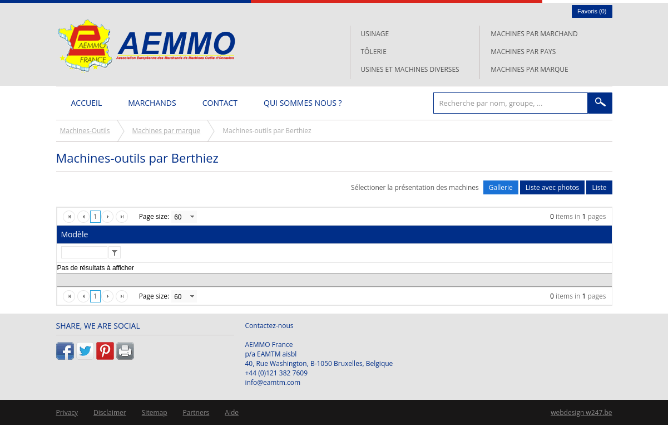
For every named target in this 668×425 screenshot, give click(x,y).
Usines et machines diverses (410, 69)
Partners (196, 412)
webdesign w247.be (581, 412)
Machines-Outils (85, 130)
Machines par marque (529, 69)
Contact (219, 102)
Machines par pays (523, 51)
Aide (232, 412)
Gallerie (501, 187)
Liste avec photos (553, 187)
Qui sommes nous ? (303, 102)
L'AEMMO (146, 46)
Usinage (375, 33)
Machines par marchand (534, 33)
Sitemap (154, 412)
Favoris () (592, 11)
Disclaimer (109, 412)
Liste (599, 187)
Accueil (86, 102)
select (192, 217)
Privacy (67, 412)
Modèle (74, 234)
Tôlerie (374, 51)
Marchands (152, 102)
